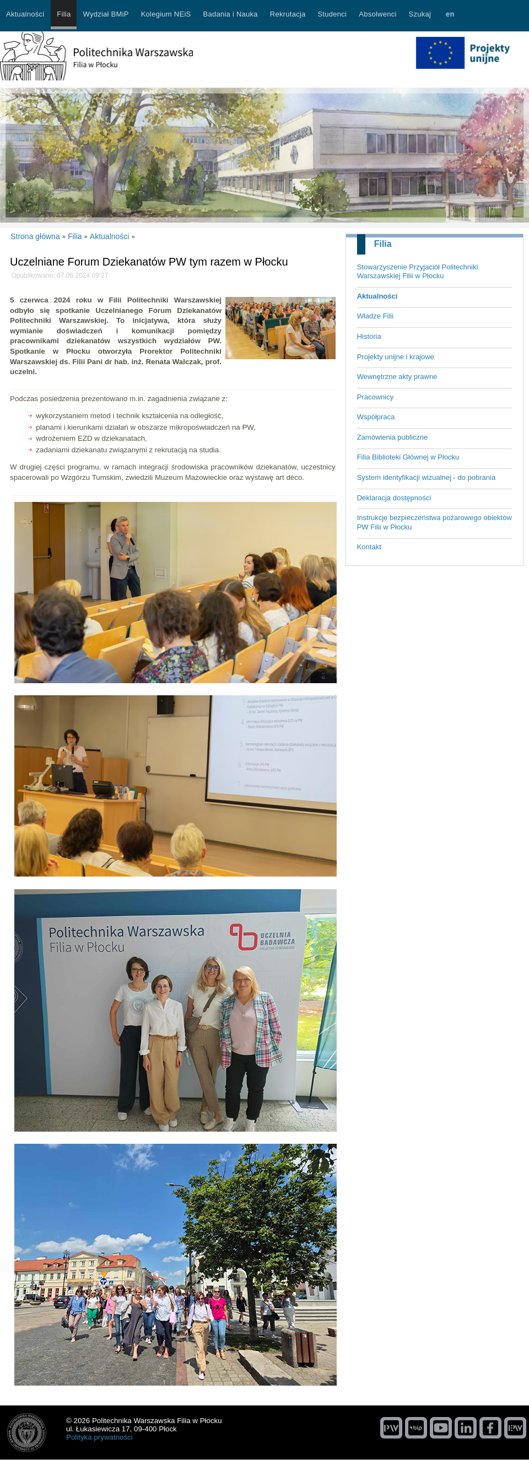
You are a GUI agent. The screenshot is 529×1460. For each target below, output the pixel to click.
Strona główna (35, 236)
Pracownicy (375, 397)
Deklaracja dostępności (394, 498)
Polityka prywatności (99, 1437)
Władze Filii (375, 316)
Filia (383, 243)
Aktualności (377, 296)
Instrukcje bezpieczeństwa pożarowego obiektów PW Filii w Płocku (434, 522)
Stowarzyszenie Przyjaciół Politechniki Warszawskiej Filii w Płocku (417, 271)
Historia (369, 336)
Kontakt (369, 547)
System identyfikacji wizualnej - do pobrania (426, 477)
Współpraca (376, 417)
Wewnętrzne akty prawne (397, 376)
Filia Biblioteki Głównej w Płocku (408, 457)
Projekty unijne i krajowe (395, 357)
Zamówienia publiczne (392, 437)
